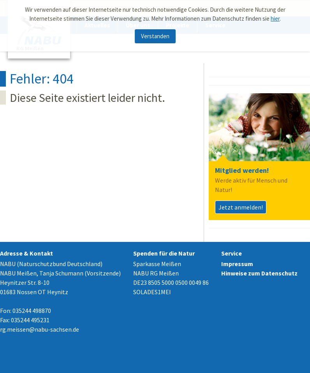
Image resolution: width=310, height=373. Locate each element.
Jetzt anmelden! (240, 207)
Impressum (237, 264)
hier (275, 17)
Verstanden (155, 34)
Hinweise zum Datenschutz (259, 273)
